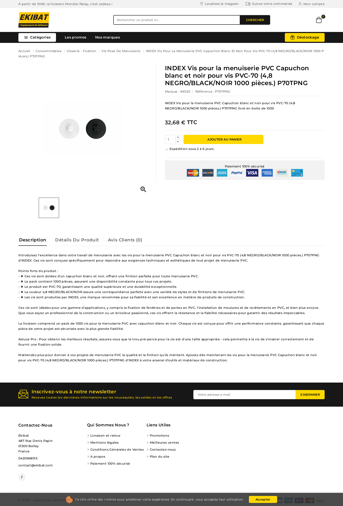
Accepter (263, 499)
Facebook (22, 477)
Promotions (159, 435)
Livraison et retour (105, 435)
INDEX (185, 91)
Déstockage (308, 37)
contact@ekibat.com (35, 465)
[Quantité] (170, 139)
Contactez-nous (35, 425)
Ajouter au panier (224, 139)
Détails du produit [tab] (77, 239)
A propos (97, 457)
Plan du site (160, 457)
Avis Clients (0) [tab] (125, 239)
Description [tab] (32, 239)
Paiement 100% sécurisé (110, 464)
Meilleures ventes (164, 443)
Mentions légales (104, 443)
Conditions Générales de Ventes (117, 450)
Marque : (172, 91)
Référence (204, 91)
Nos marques (107, 37)
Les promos (75, 37)
